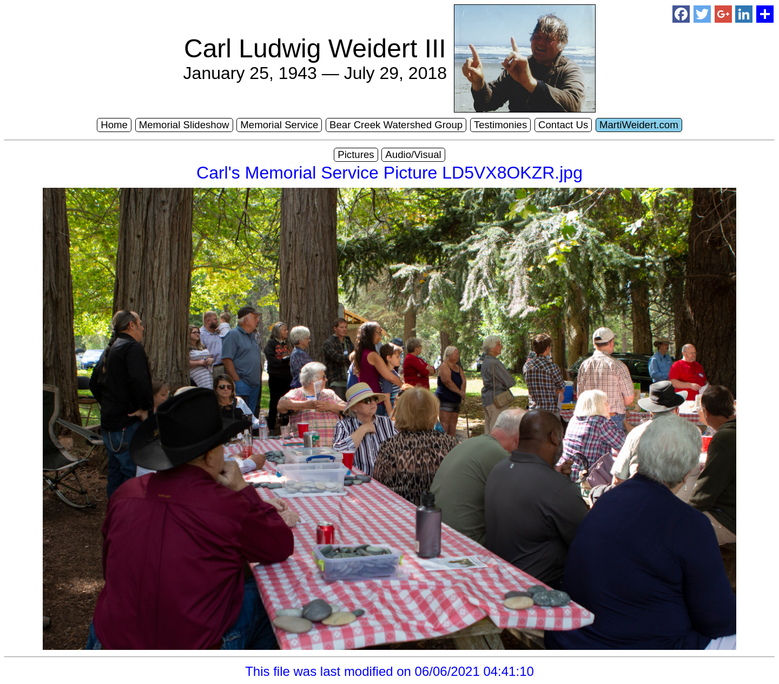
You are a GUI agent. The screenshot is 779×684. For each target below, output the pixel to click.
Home (114, 124)
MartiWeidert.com (638, 124)
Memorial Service (279, 124)
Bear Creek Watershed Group (396, 124)
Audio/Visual (413, 154)
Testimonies (500, 124)
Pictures (356, 154)
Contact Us (563, 124)
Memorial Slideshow (184, 124)
